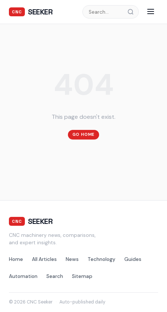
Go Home (83, 134)
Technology (101, 259)
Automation (23, 276)
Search (54, 276)
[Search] (132, 12)
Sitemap (82, 276)
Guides (132, 259)
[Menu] (150, 12)
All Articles (44, 259)
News (72, 259)
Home (16, 259)
